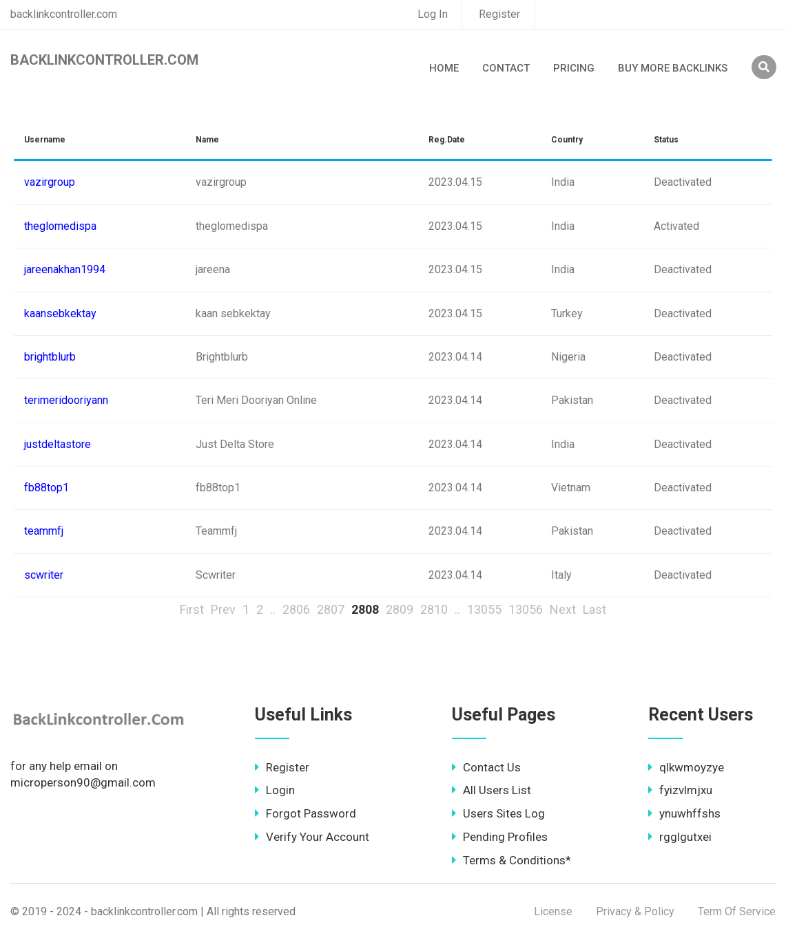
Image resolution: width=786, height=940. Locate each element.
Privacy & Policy (635, 911)
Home (444, 68)
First (192, 609)
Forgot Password (305, 813)
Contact (506, 68)
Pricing (573, 68)
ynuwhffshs (684, 813)
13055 (484, 609)
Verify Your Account (312, 837)
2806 (296, 609)
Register (499, 14)
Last (594, 609)
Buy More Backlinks (672, 68)
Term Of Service (737, 911)
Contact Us (486, 767)
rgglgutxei (680, 837)
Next (563, 609)
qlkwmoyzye (686, 767)
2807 (330, 609)
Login (275, 790)
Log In (432, 14)
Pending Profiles (500, 837)
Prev (223, 609)
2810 (434, 609)
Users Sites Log (498, 813)
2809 (399, 609)
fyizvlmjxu (680, 790)
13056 (525, 609)
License (553, 911)
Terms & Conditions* (511, 860)
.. (273, 609)
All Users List (491, 790)
